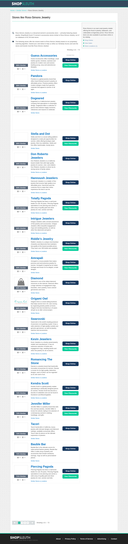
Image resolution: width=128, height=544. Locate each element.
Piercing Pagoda (42, 466)
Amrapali (37, 258)
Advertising (101, 539)
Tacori (35, 424)
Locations (44, 70)
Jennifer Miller (40, 403)
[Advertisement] (46, 26)
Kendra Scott (40, 383)
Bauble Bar (38, 444)
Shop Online (70, 60)
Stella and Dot (40, 133)
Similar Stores (21, 10)
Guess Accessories (44, 55)
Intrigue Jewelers (42, 218)
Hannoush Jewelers (44, 178)
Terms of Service (86, 539)
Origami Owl (39, 298)
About (58, 539)
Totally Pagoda (41, 198)
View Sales (70, 65)
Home (12, 10)
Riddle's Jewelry (42, 238)
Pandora (36, 75)
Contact (114, 539)
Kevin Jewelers (41, 339)
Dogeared (37, 98)
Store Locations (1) (91, 46)
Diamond (37, 278)
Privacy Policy (70, 539)
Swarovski (38, 318)
